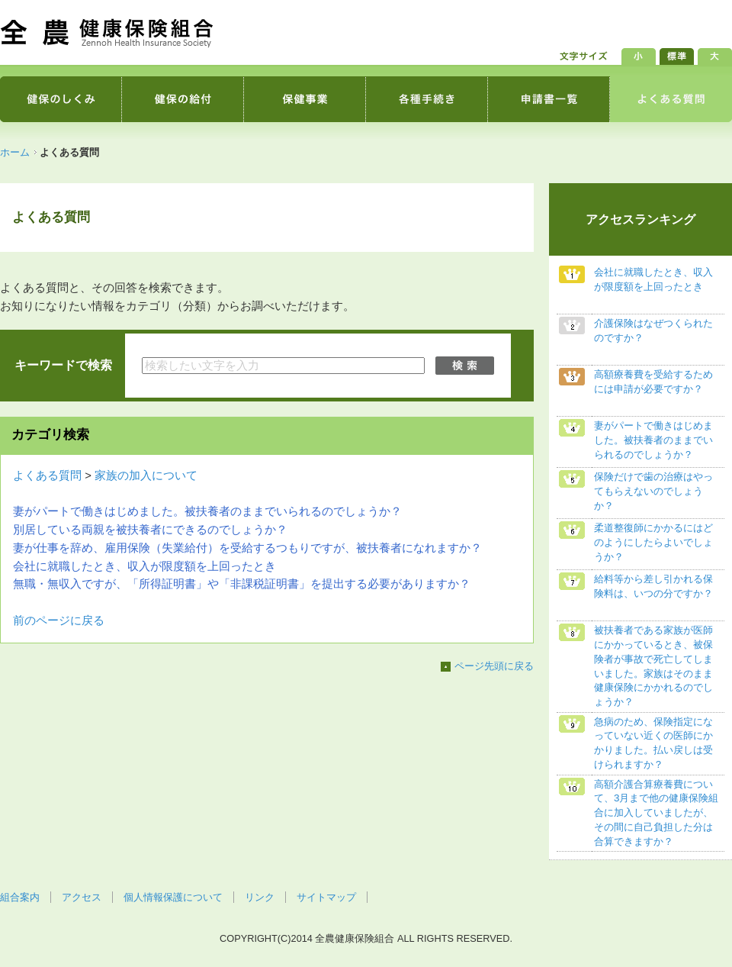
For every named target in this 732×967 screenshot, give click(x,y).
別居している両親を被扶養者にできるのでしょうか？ (150, 530)
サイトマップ (326, 897)
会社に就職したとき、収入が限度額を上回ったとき (144, 566)
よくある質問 (47, 475)
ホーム (15, 152)
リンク (259, 897)
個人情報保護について (173, 897)
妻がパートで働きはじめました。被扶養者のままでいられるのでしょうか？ (207, 511)
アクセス (81, 897)
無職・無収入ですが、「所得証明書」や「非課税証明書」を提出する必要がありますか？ (241, 584)
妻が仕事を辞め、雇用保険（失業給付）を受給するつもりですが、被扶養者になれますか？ (247, 548)
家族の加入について (146, 475)
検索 (465, 365)
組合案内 (20, 897)
